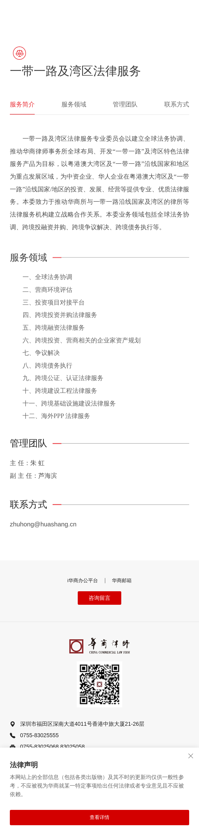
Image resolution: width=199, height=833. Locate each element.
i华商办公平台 (82, 581)
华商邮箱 (123, 581)
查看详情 (99, 817)
